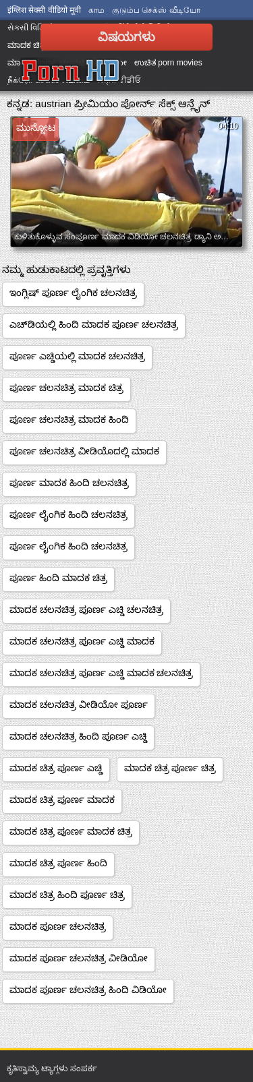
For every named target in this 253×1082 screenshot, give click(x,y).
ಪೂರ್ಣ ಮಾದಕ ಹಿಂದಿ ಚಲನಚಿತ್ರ (69, 482)
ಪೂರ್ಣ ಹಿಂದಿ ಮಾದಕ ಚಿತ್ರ (58, 577)
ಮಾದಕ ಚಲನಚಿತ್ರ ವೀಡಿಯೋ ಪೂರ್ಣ (78, 704)
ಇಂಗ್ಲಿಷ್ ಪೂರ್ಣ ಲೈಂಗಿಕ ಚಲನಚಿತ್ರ (73, 292)
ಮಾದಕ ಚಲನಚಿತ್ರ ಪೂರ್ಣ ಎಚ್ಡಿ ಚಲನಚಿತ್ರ (86, 609)
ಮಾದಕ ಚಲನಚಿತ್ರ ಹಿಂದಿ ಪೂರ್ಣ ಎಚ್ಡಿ (78, 736)
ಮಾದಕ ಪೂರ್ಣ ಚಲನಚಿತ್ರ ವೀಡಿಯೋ (78, 958)
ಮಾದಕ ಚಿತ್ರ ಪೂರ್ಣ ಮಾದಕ (62, 799)
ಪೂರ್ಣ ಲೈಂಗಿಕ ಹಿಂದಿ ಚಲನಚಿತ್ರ (68, 514)
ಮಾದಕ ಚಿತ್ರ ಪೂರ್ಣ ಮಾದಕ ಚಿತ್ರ (70, 831)
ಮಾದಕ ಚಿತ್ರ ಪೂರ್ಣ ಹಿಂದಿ (58, 863)
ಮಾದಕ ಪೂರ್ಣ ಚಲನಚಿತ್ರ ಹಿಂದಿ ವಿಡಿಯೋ (88, 989)
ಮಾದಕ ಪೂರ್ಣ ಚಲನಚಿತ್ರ (57, 926)
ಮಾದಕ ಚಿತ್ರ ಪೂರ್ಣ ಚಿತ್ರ (170, 767)
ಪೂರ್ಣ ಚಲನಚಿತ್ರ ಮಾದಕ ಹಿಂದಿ (69, 419)
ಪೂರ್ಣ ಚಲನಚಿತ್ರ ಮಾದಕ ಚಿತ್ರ (66, 387)
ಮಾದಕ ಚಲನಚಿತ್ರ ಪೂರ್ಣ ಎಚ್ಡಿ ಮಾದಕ (81, 641)
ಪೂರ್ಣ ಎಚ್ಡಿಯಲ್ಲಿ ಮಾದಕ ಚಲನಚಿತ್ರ (77, 356)
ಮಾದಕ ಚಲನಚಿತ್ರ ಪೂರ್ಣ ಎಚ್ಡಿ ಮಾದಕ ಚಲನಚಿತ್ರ (101, 672)
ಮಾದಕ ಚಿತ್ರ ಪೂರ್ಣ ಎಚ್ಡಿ (56, 767)
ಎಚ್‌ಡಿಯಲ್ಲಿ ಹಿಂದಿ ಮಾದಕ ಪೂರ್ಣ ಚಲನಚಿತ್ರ (93, 324)
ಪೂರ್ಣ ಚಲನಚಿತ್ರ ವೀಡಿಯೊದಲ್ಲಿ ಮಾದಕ (84, 451)
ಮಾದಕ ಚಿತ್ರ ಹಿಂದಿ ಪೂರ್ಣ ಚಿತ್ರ (67, 894)
